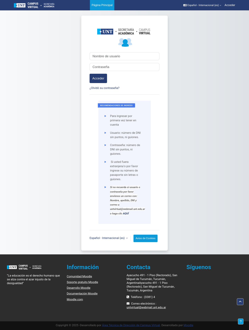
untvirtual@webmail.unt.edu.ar (146, 307)
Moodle (188, 325)
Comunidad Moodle (79, 276)
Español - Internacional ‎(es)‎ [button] (107, 238)
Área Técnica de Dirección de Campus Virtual (131, 325)
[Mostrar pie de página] (240, 321)
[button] (202, 5)
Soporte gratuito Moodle (82, 282)
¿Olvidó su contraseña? (104, 88)
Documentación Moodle (82, 293)
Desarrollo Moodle (78, 288)
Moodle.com (75, 299)
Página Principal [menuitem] (102, 5)
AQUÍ (126, 213)
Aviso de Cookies (145, 238)
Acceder (230, 5)
